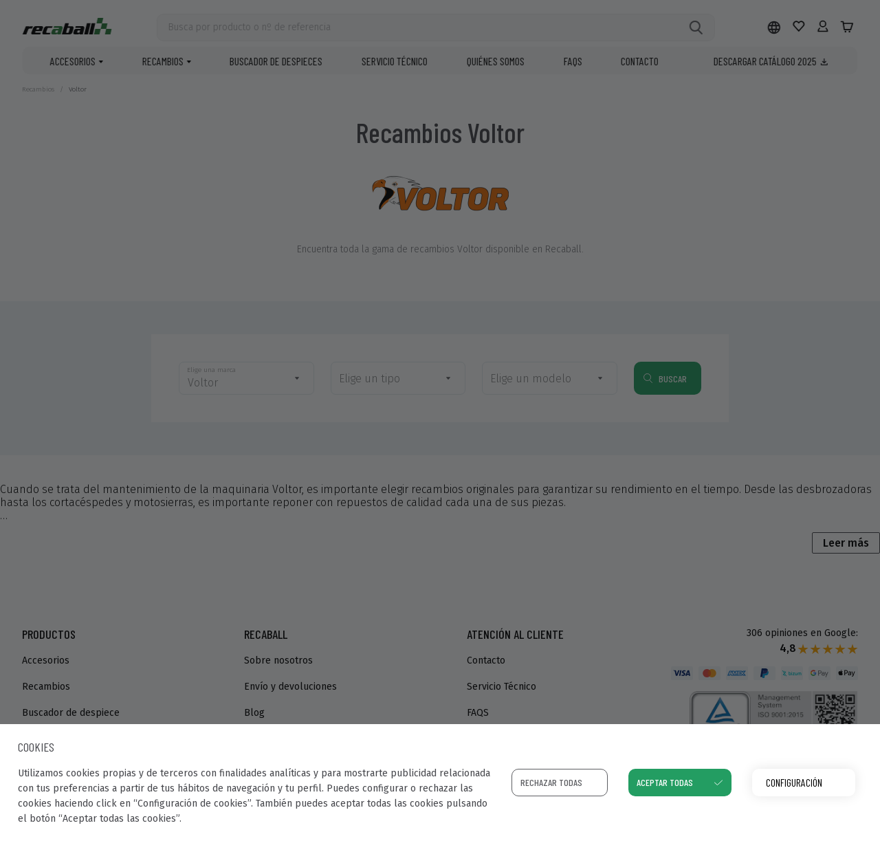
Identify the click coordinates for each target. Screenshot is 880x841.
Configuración (794, 782)
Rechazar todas (551, 782)
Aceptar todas (665, 782)
